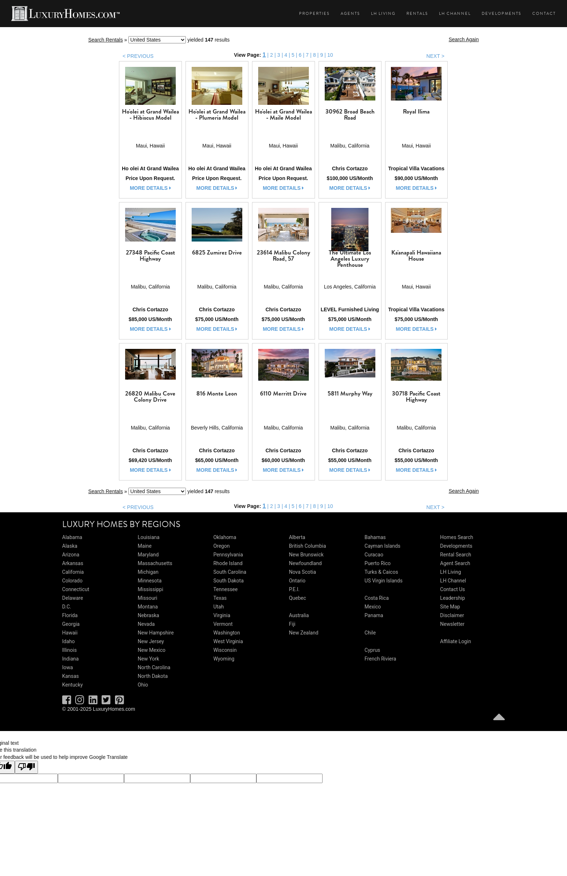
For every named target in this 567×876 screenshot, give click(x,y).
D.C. (66, 607)
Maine (145, 546)
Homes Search (456, 537)
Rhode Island (228, 563)
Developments (501, 13)
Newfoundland (305, 563)
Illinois (69, 650)
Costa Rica (376, 598)
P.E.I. (294, 589)
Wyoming (223, 659)
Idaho (68, 641)
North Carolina (154, 667)
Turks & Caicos (381, 572)
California (73, 572)
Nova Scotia (302, 572)
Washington (226, 633)
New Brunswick (306, 554)
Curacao (373, 554)
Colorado (72, 581)
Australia (299, 615)
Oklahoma (224, 537)
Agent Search (455, 563)
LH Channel (455, 13)
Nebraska (148, 615)
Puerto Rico (377, 563)
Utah (218, 607)
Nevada (146, 624)
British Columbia (307, 546)
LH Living (383, 13)
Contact (544, 13)
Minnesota (150, 581)
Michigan (148, 572)
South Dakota (228, 581)
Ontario (297, 581)
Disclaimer (452, 615)
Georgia (71, 624)
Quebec (297, 598)
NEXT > (435, 56)
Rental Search (455, 554)
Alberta (297, 537)
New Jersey (151, 641)
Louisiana (148, 537)
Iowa (67, 667)
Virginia (221, 615)
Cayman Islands (382, 546)
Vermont (223, 624)
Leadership (452, 598)
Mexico (372, 607)
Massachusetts (155, 563)
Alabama (72, 537)
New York (148, 659)
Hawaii (70, 633)
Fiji (292, 624)
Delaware (72, 598)
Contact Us (452, 589)
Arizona (70, 554)
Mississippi (150, 589)
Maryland (148, 554)
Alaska (69, 546)
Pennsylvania (228, 554)
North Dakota (153, 676)
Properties (314, 13)
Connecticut (75, 589)
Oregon (221, 546)
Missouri (147, 598)
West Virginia (228, 641)
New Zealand (303, 633)
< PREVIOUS (138, 56)
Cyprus (372, 650)
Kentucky (72, 685)
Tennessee (225, 589)
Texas (220, 598)
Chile (370, 633)
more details (150, 188)
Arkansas (72, 563)
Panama (373, 615)
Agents (350, 13)
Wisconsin (224, 650)
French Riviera (380, 659)
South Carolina (229, 572)
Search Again (464, 39)
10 (330, 55)
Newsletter (452, 624)
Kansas (70, 676)
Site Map (450, 607)
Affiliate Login (455, 641)
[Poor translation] (26, 767)
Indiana (70, 659)
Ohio (143, 685)
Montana (148, 607)
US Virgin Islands (383, 581)
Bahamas (375, 537)
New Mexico (152, 650)
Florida (70, 615)
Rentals (417, 13)
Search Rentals (105, 40)
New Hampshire (156, 633)
